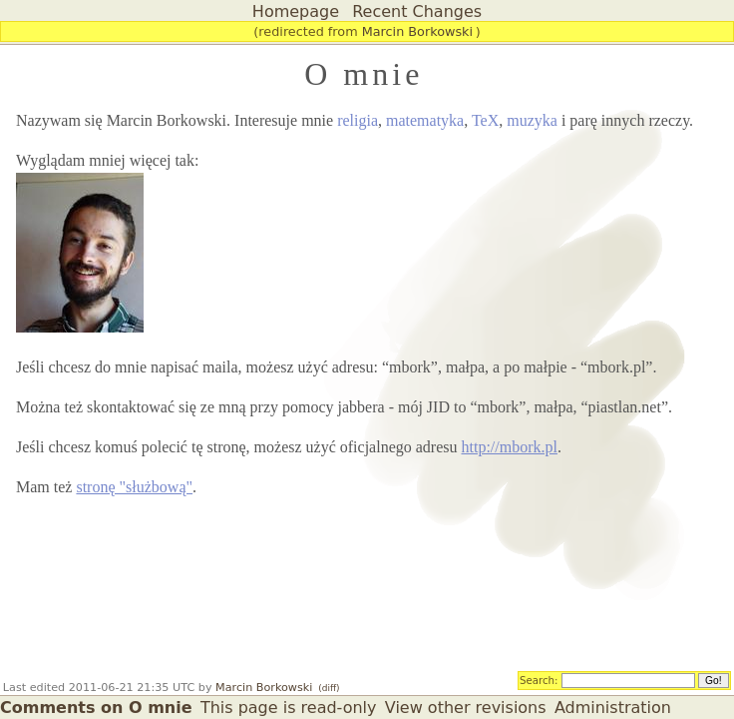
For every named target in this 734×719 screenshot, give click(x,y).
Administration (612, 707)
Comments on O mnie (96, 707)
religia (357, 120)
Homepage (295, 11)
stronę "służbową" (134, 486)
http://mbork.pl (509, 446)
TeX (485, 120)
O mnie (363, 74)
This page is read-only (288, 707)
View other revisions (466, 707)
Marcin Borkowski (417, 31)
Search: (539, 679)
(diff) (328, 688)
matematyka (425, 120)
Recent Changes (417, 11)
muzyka (532, 120)
